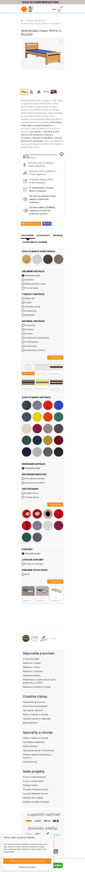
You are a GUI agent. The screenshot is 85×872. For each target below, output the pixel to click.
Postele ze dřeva (35, 20)
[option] (42, 53)
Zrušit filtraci (55, 357)
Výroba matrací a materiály (37, 718)
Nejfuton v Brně (31, 667)
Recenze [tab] (58, 235)
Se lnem (29, 329)
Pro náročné (31, 288)
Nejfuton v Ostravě (33, 671)
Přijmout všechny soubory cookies (27, 861)
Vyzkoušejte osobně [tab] (34, 242)
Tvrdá (28, 302)
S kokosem (31, 346)
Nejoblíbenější (32, 275)
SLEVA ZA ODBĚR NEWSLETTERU (40, 2)
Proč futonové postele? (35, 706)
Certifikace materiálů (34, 742)
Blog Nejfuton (30, 723)
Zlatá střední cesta (35, 284)
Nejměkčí (30, 315)
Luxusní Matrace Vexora (35, 793)
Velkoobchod (30, 762)
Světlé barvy (31, 493)
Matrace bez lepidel (33, 798)
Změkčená (30, 311)
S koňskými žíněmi (35, 350)
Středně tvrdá (32, 306)
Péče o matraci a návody (35, 714)
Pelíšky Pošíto (30, 785)
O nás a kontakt (31, 659)
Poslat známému (31, 223)
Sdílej (47, 223)
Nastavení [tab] (27, 235)
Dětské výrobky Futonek (36, 802)
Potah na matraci (34, 564)
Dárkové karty (30, 746)
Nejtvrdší (30, 298)
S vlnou (29, 333)
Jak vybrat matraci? (33, 710)
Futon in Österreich (33, 781)
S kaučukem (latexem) (37, 338)
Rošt (27, 574)
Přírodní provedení (35, 478)
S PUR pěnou (32, 342)
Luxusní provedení (35, 483)
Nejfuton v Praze (32, 663)
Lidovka (29, 279)
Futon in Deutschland (34, 777)
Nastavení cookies (27, 867)
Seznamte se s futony (34, 702)
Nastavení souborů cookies (37, 687)
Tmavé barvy (32, 497)
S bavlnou (30, 325)
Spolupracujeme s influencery (38, 750)
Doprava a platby (32, 675)
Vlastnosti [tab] (43, 235)
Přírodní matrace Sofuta (35, 789)
